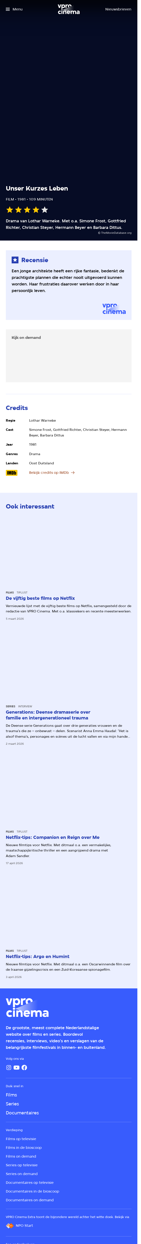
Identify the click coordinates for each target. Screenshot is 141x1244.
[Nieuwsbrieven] (118, 9)
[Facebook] (24, 1067)
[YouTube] (16, 1067)
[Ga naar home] (69, 9)
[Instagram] (9, 1067)
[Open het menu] (14, 9)
